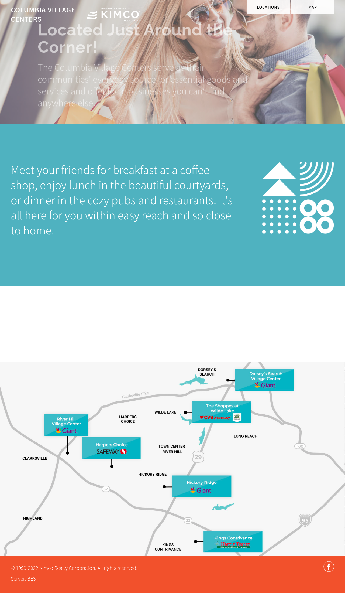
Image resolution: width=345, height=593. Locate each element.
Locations (268, 7)
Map (312, 7)
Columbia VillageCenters (43, 14)
